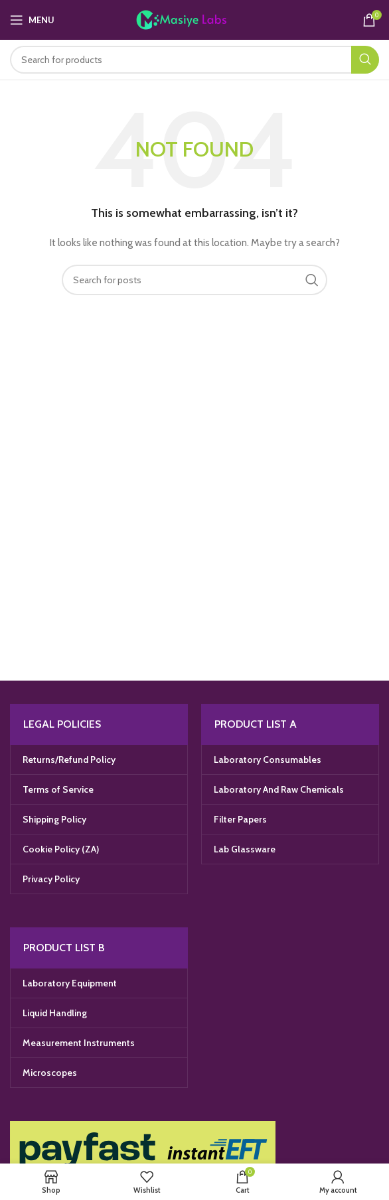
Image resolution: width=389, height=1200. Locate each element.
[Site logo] (194, 19)
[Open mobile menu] (32, 20)
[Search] (194, 60)
